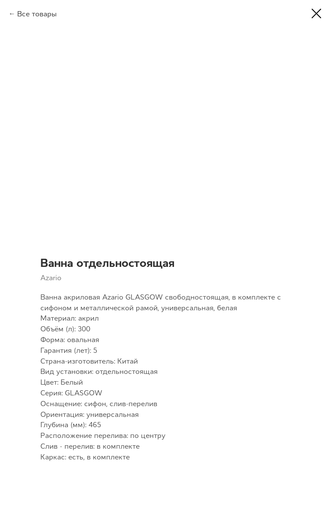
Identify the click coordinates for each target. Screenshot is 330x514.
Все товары (37, 13)
